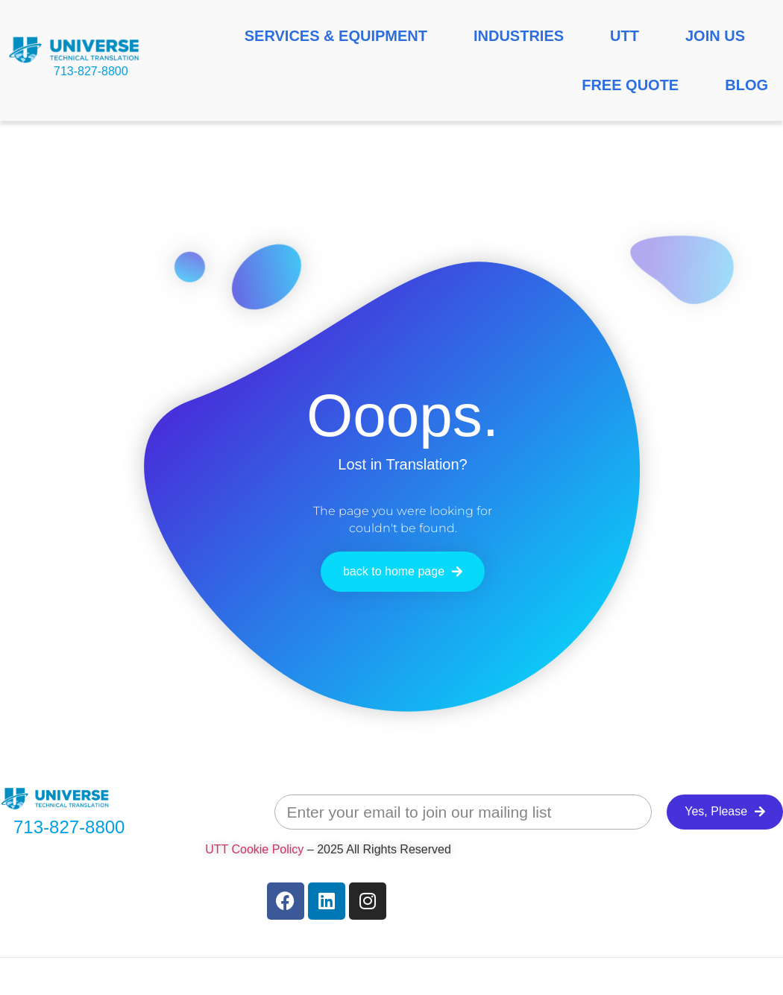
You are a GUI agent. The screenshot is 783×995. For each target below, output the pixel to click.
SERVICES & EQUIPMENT (336, 36)
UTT (624, 36)
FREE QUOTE (630, 85)
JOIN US (715, 36)
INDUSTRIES (519, 36)
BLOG (746, 85)
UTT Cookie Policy (254, 849)
